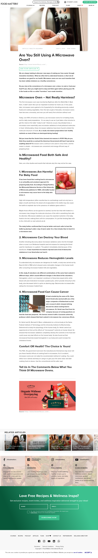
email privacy (34, 512)
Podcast (55, 5)
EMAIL (54, 506)
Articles (35, 536)
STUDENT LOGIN (70, 2)
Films (68, 5)
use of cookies (78, 552)
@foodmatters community (36, 459)
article (25, 48)
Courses (30, 5)
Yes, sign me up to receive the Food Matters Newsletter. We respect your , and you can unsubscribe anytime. (49, 512)
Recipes (42, 5)
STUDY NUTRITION (90, 2)
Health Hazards (36, 48)
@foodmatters (11, 459)
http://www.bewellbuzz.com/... (35, 64)
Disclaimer (37, 546)
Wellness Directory (81, 536)
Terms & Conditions (47, 546)
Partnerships (67, 536)
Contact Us (57, 536)
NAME (23, 506)
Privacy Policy (60, 546)
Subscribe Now (49, 518)
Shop (80, 5)
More (91, 5)
